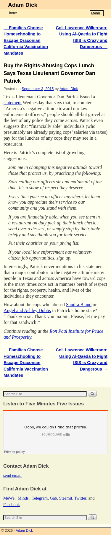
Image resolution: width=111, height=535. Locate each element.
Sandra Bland (78, 304)
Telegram (40, 498)
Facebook (11, 504)
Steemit (65, 498)
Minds (23, 498)
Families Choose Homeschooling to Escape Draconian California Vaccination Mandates (26, 40)
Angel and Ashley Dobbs (27, 310)
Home (12, 13)
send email (12, 475)
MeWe (9, 498)
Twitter (80, 498)
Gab (53, 498)
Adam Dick (22, 5)
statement (13, 102)
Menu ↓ (97, 13)
